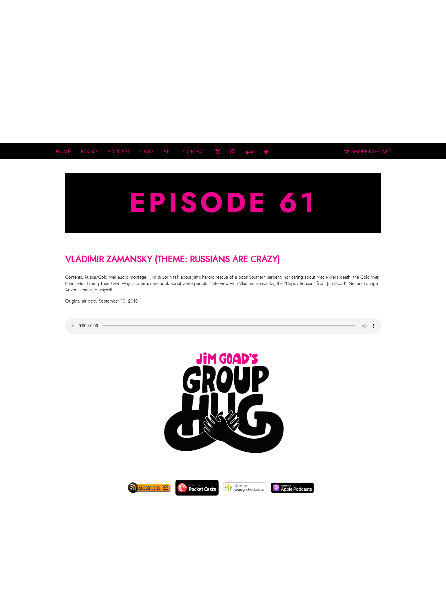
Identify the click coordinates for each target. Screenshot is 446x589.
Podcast (118, 151)
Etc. (168, 151)
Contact (194, 151)
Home (63, 151)
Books (89, 151)
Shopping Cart (367, 151)
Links (146, 151)
